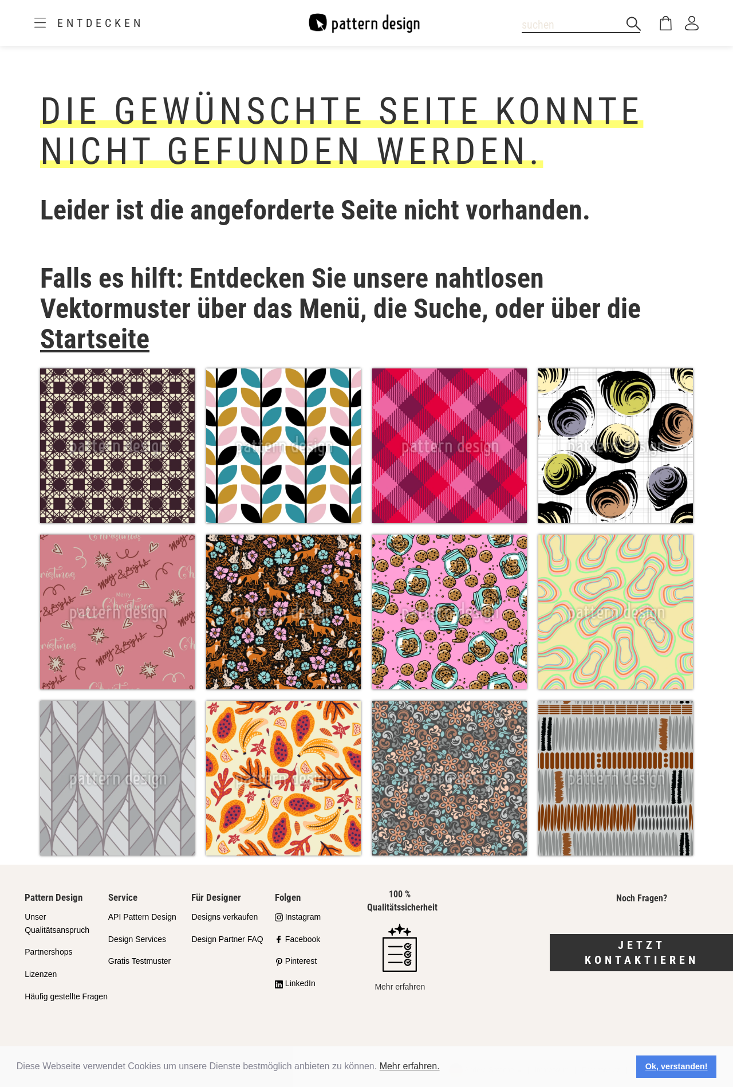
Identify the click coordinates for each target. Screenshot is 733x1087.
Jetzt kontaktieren (642, 952)
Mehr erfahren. (410, 1066)
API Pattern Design (142, 916)
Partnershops (48, 951)
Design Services (137, 939)
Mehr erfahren (400, 957)
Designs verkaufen (224, 916)
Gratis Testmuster (139, 961)
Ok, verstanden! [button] (676, 1066)
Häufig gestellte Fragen (66, 996)
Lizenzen (41, 974)
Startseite (94, 339)
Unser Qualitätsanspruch (57, 923)
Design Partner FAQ (227, 939)
